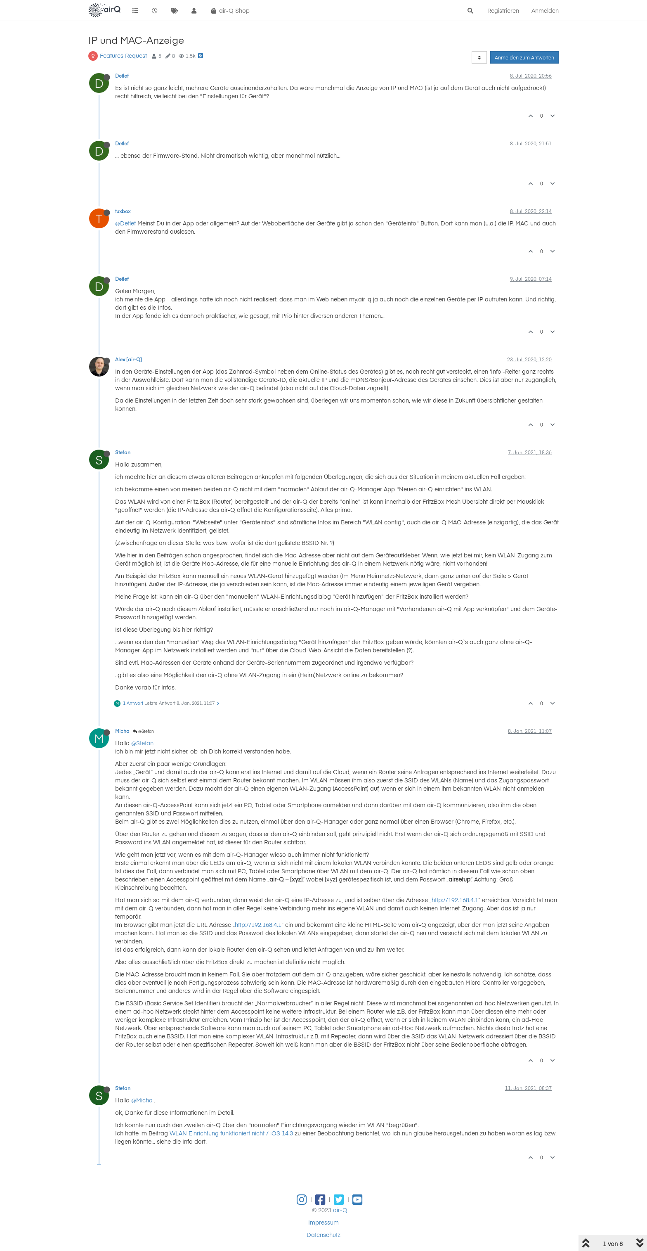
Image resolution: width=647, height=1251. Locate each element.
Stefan (122, 452)
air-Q (340, 1210)
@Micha (142, 1100)
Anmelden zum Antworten (524, 57)
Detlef (122, 75)
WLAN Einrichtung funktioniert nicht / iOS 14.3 (231, 1133)
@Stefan (143, 731)
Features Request (123, 55)
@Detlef (125, 223)
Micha (122, 730)
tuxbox (122, 211)
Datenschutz (323, 1234)
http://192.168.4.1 (455, 900)
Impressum (323, 1222)
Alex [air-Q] (128, 359)
